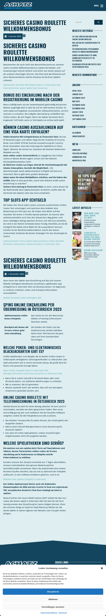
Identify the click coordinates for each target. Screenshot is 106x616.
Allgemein (76, 132)
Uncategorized (78, 136)
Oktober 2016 (78, 115)
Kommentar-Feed (79, 157)
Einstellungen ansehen (53, 607)
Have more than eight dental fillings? (91, 215)
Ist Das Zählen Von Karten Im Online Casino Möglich (84, 38)
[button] (101, 568)
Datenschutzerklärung (49, 613)
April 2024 (76, 90)
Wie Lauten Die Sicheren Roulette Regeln (86, 44)
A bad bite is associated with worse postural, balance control (92, 235)
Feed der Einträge (79, 153)
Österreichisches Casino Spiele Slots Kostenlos (25, 88)
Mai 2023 (76, 101)
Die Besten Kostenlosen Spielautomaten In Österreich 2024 (31, 244)
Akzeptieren (53, 591)
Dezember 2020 (78, 105)
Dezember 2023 (78, 97)
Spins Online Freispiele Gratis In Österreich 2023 (25, 370)
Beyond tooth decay (93, 250)
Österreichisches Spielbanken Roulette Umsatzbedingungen (85, 50)
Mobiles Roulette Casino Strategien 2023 (22, 298)
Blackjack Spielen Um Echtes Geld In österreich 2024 (86, 65)
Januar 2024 (77, 94)
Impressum (63, 613)
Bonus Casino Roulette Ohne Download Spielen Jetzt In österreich (84, 58)
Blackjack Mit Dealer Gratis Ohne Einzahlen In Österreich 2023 (32, 373)
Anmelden (76, 149)
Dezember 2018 (78, 108)
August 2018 (77, 112)
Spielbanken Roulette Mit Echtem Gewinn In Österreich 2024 (32, 85)
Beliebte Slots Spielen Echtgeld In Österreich (24, 479)
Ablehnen (53, 599)
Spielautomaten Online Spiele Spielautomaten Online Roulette (33, 241)
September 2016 (79, 119)
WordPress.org (79, 160)
